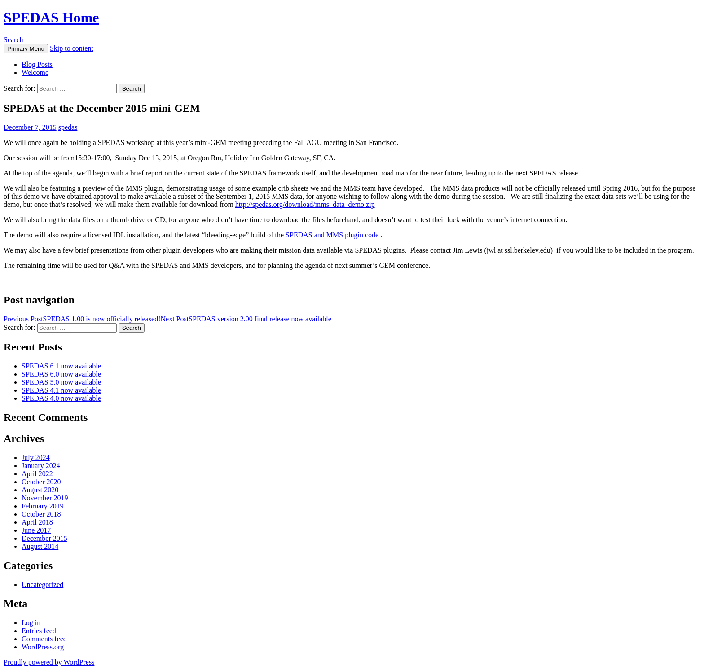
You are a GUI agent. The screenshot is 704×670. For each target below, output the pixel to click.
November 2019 (45, 498)
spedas (68, 127)
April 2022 (37, 473)
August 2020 (40, 490)
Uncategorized (42, 584)
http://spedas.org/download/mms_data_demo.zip (305, 204)
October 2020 (41, 482)
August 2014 (40, 546)
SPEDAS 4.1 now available (61, 390)
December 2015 (44, 538)
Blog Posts (37, 64)
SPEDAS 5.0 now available (61, 382)
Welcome (35, 72)
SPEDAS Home (51, 17)
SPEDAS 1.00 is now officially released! (82, 319)
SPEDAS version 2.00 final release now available (245, 319)
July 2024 (36, 457)
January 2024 (41, 465)
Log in (31, 622)
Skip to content (71, 48)
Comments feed (44, 639)
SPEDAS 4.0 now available (61, 398)
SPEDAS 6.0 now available (61, 374)
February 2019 (43, 506)
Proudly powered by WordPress (49, 662)
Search (13, 40)
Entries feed (39, 631)
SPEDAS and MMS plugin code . (334, 235)
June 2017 (36, 530)
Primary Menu (25, 48)
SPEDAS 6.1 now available (61, 366)
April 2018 (37, 522)
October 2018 (41, 514)
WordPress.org (43, 647)
